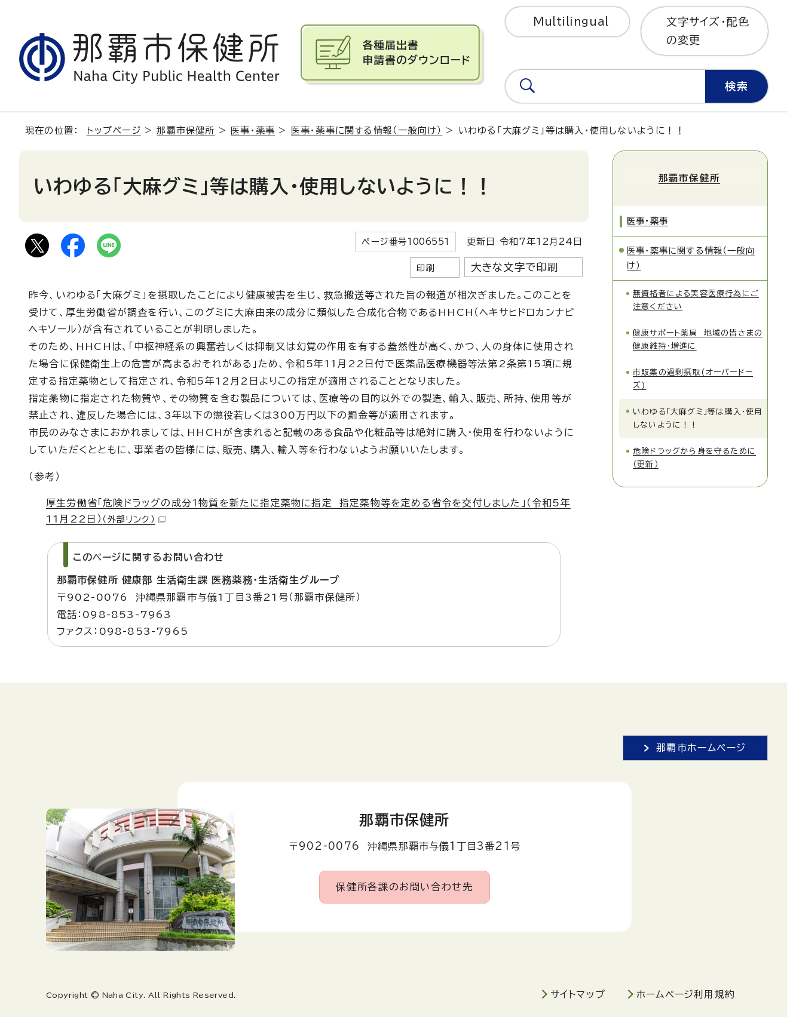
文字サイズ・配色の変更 (708, 30)
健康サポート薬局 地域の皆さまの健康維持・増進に (697, 337)
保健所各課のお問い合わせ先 (404, 887)
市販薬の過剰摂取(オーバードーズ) (693, 376)
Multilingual (571, 21)
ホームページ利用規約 (685, 994)
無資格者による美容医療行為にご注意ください (696, 297)
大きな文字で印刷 (515, 267)
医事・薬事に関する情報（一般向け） (366, 130)
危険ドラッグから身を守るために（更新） (694, 455)
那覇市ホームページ (701, 747)
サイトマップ (577, 994)
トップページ (114, 130)
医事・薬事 (253, 130)
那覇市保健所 (186, 130)
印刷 (425, 267)
